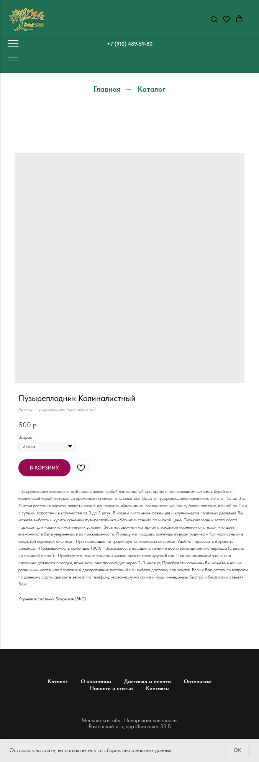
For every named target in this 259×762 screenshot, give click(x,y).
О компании (96, 681)
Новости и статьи (111, 688)
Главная (107, 89)
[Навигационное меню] (13, 44)
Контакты (157, 688)
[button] (214, 19)
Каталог (152, 89)
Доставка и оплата (147, 681)
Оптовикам (197, 681)
